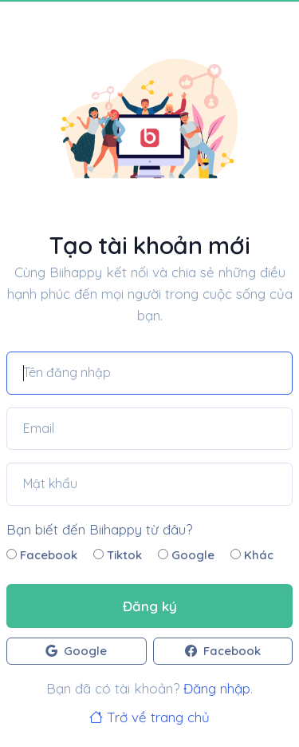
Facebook (41, 554)
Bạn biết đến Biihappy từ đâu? (99, 529)
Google (186, 554)
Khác (251, 554)
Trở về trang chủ (149, 717)
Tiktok (117, 554)
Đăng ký (150, 606)
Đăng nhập (216, 688)
